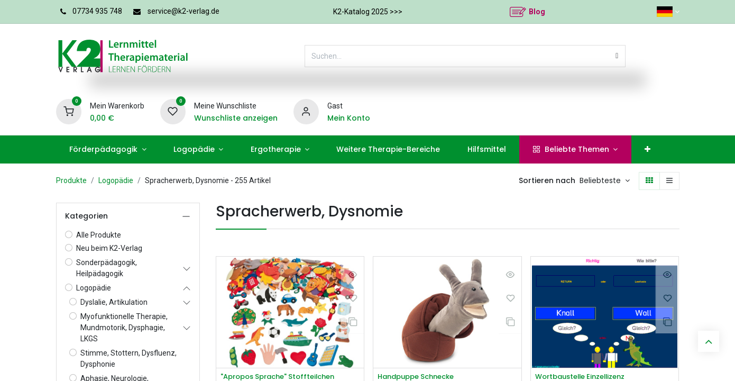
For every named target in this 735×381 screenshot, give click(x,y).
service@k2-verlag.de (183, 11)
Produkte (71, 180)
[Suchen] (617, 56)
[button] (604, 181)
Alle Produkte (98, 235)
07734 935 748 (97, 11)
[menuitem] (108, 149)
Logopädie (115, 180)
